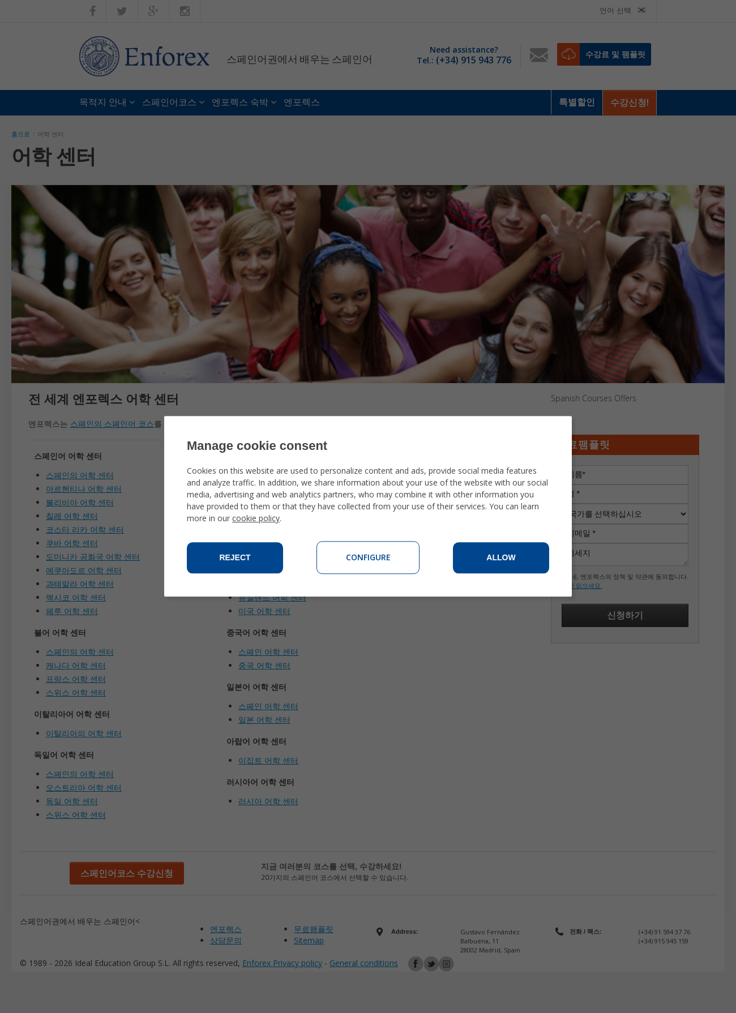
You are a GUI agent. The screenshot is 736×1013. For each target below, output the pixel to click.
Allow (500, 558)
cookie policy (256, 518)
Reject (234, 558)
